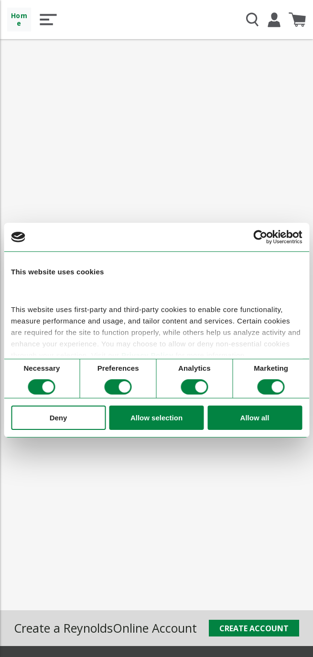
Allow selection (156, 418)
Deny (58, 418)
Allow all (255, 418)
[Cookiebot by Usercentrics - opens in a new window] (260, 237)
